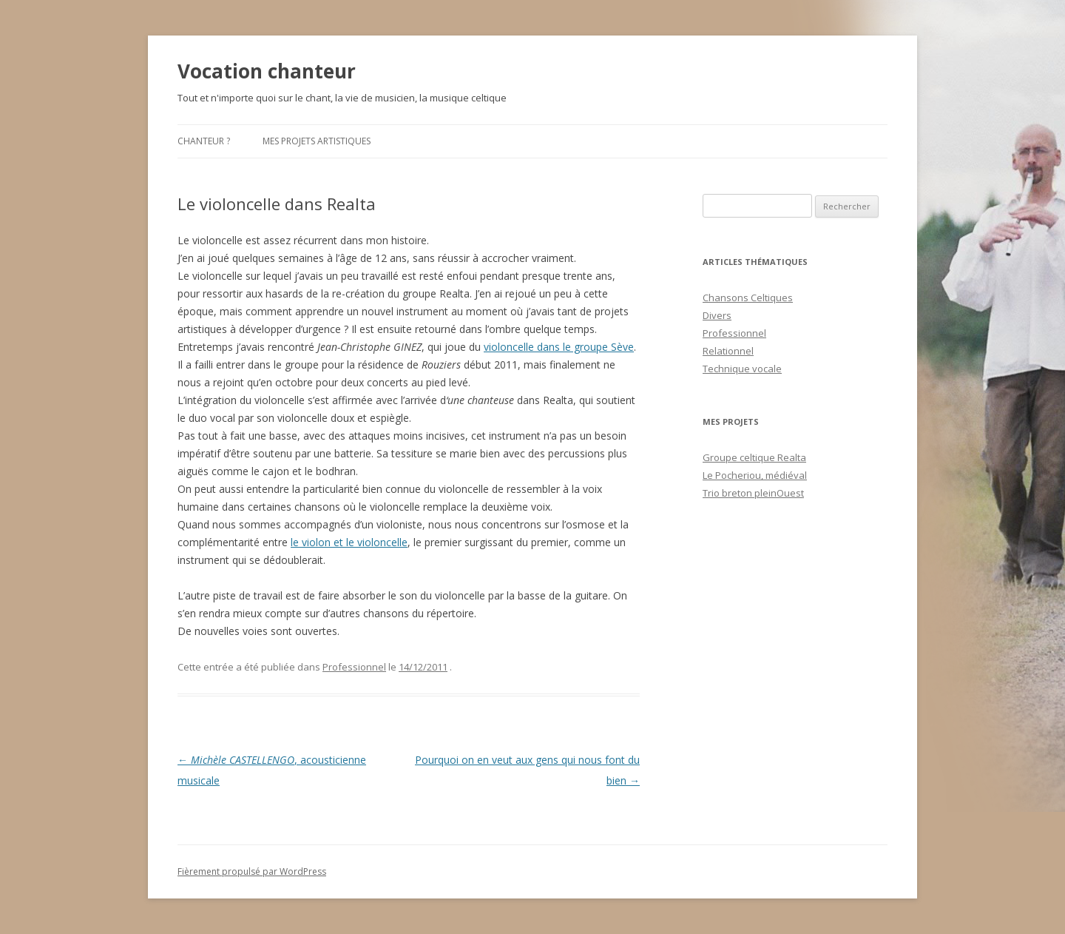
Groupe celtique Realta (754, 457)
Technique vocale (742, 368)
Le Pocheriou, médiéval (755, 475)
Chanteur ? (204, 141)
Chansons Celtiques (748, 297)
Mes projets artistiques (317, 141)
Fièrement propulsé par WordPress (252, 871)
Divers (717, 315)
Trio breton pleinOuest (753, 493)
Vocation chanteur (267, 71)
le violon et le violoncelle (349, 542)
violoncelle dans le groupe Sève (559, 347)
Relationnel (728, 350)
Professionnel (354, 666)
